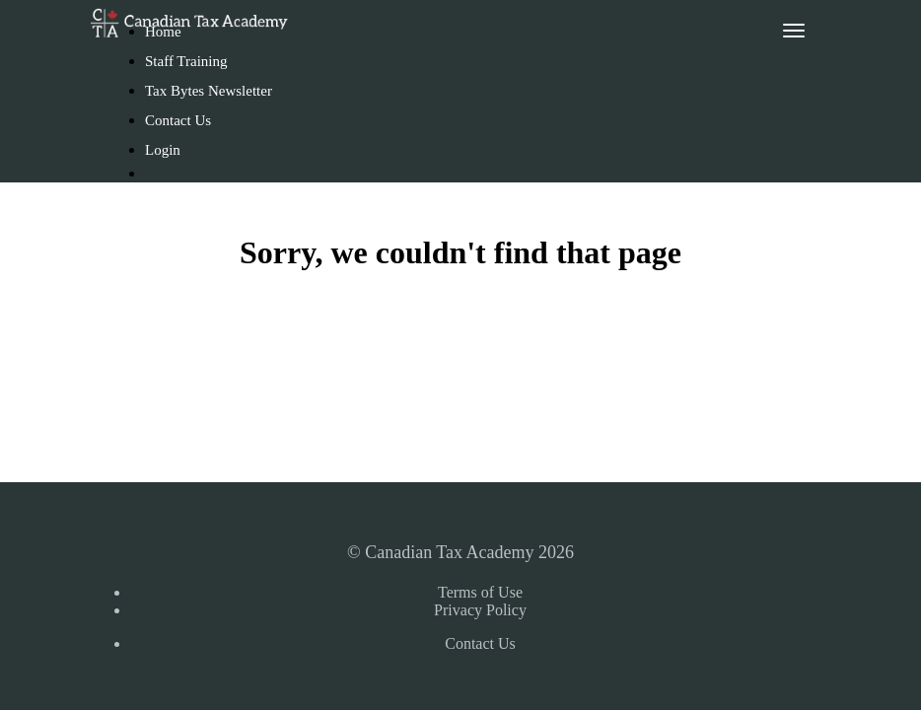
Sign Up (178, 204)
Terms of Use (480, 592)
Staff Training (186, 61)
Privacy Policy (480, 610)
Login (162, 150)
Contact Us (178, 120)
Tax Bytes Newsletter (208, 91)
